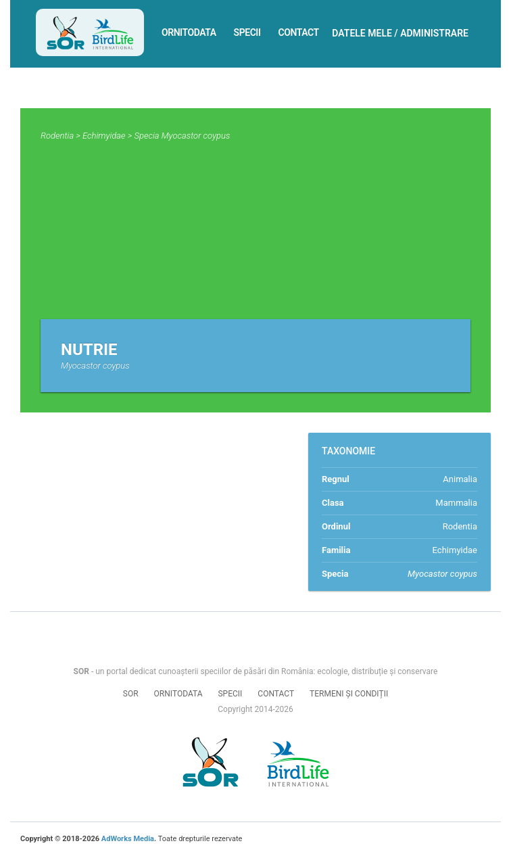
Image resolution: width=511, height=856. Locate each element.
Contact (298, 32)
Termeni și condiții (349, 693)
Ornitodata (189, 32)
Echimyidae (104, 135)
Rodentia (57, 135)
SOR (131, 693)
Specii (247, 32)
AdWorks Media (127, 838)
